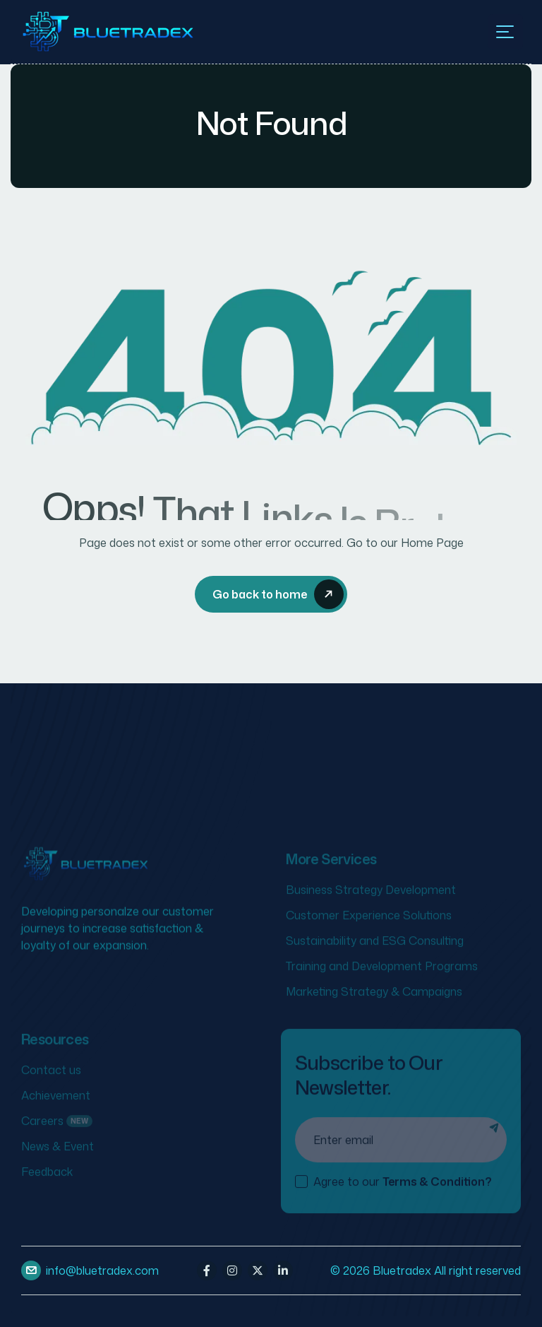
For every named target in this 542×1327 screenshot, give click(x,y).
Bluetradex (402, 1270)
